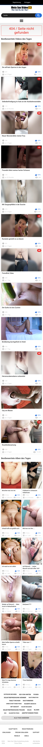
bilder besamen (26, 707)
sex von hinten (25, 694)
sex (5, 713)
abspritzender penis (30, 713)
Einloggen (27, 2)
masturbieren (28, 700)
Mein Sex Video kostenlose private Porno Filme (18, 742)
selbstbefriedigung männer (15, 697)
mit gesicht (14, 707)
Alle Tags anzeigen (21, 718)
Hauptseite (13, 729)
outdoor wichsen (10, 694)
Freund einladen (21, 732)
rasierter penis (14, 713)
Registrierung (17, 2)
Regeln (17, 736)
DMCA (26, 736)
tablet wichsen (14, 700)
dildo (29, 710)
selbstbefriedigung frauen (14, 710)
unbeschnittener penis (14, 703)
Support (36, 732)
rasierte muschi (30, 704)
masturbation (33, 697)
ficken (35, 694)
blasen (36, 710)
